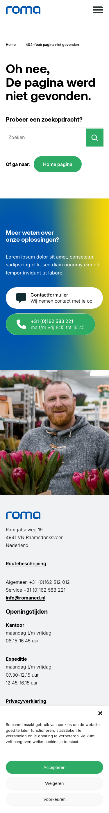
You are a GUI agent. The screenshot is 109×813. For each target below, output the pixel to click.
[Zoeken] (94, 138)
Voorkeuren (54, 799)
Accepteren (55, 767)
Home (11, 44)
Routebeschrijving (26, 563)
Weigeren (54, 783)
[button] (100, 713)
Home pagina (57, 164)
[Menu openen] (98, 10)
